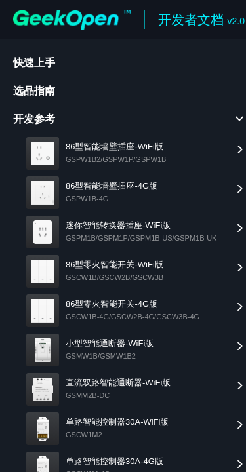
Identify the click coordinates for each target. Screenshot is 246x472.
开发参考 (34, 119)
